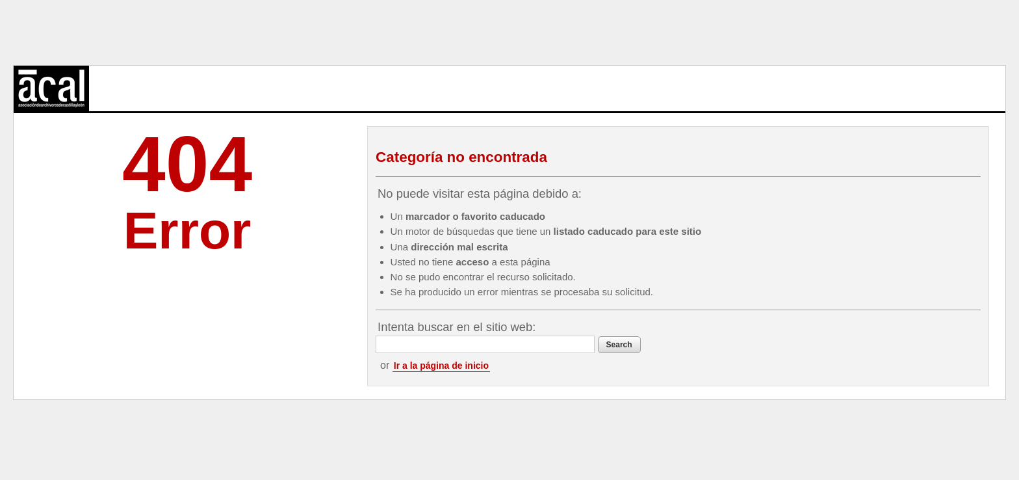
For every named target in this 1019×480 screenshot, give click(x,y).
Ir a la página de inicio (441, 365)
